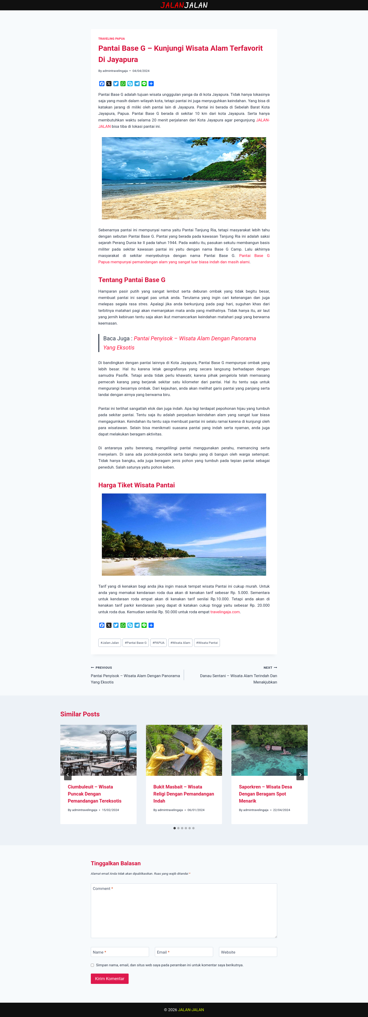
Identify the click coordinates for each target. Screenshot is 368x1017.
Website (228, 952)
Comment (103, 888)
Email (163, 952)
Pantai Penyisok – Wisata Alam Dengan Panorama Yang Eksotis (135, 674)
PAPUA (159, 642)
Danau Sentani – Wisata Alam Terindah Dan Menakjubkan (232, 674)
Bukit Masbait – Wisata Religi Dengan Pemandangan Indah (183, 794)
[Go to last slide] (68, 774)
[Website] (248, 952)
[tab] (174, 828)
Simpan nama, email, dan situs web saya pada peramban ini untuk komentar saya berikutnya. (170, 965)
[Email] (184, 952)
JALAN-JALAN (191, 1009)
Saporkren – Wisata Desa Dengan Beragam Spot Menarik (265, 794)
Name (99, 952)
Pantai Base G (136, 642)
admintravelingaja (115, 71)
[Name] (120, 952)
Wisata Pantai (207, 642)
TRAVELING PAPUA (111, 38)
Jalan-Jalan (109, 642)
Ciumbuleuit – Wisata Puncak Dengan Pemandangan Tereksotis (95, 794)
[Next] (300, 774)
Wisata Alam (180, 642)
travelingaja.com (225, 611)
